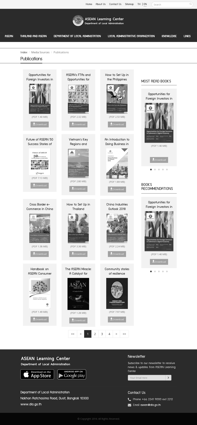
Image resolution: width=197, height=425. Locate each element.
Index (23, 52)
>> (124, 334)
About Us (101, 4)
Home (89, 4)
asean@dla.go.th (150, 405)
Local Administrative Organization (131, 36)
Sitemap (129, 4)
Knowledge (169, 36)
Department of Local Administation (77, 36)
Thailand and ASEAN (33, 36)
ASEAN (9, 36)
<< (72, 334)
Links (187, 36)
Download (40, 124)
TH (139, 4)
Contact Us (115, 4)
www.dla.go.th (31, 404)
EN (145, 4)
